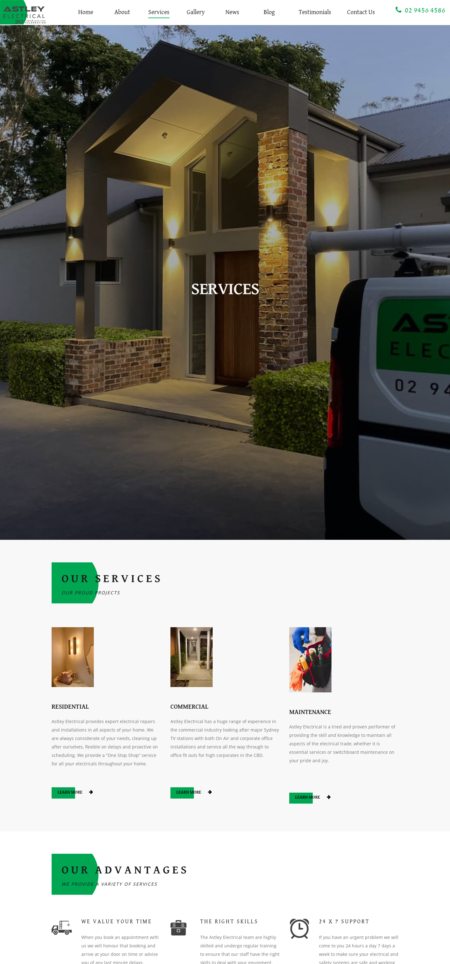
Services (158, 12)
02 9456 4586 (420, 10)
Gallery (196, 12)
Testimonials (315, 12)
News (232, 12)
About (122, 12)
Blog (269, 12)
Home (85, 12)
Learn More (70, 792)
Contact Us (361, 12)
